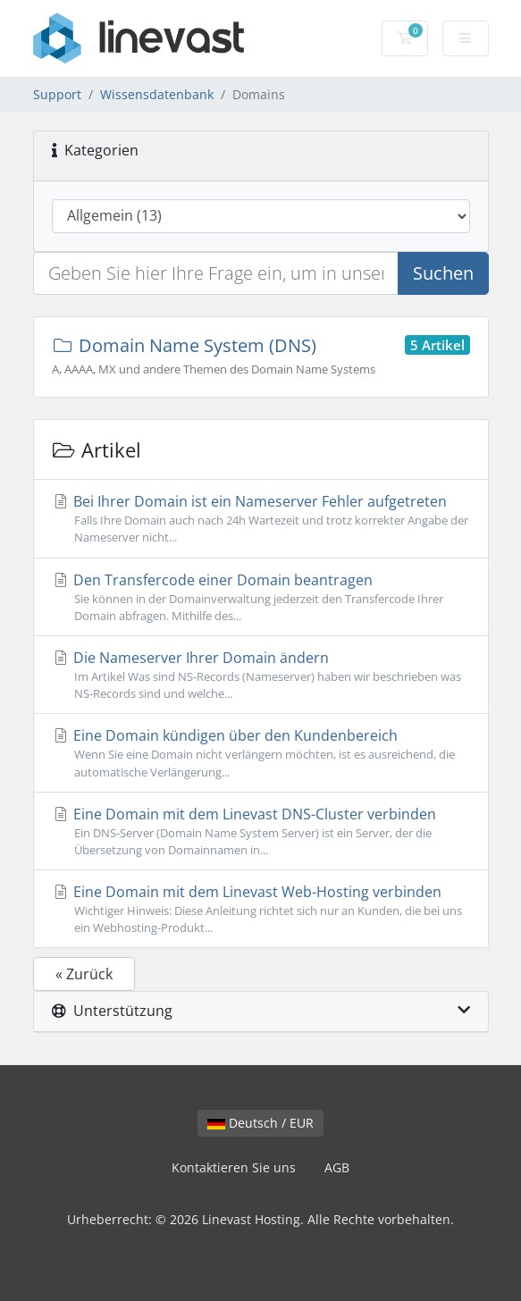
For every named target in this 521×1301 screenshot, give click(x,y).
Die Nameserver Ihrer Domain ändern (261, 675)
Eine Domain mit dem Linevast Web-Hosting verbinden (261, 909)
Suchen (443, 273)
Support (57, 94)
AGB (336, 1167)
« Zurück (84, 974)
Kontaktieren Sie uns (234, 1167)
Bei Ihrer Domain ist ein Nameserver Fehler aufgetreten (261, 518)
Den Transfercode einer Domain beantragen (261, 597)
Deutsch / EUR (260, 1122)
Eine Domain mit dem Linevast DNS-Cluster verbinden (261, 831)
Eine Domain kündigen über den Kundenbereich (261, 753)
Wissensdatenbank (157, 94)
